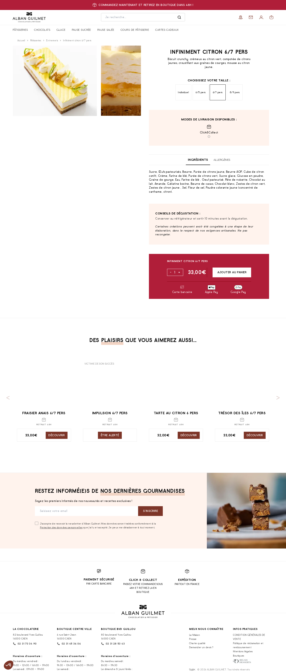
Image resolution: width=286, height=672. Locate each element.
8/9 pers (235, 92)
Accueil (21, 40)
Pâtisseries (20, 29)
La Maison (194, 635)
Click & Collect (143, 579)
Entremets (52, 40)
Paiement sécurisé (99, 579)
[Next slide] (278, 398)
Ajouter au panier (231, 272)
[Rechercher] (179, 17)
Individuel (183, 92)
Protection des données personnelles (61, 527)
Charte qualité (197, 643)
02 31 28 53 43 (113, 643)
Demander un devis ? (201, 647)
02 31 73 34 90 (25, 643)
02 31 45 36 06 (69, 643)
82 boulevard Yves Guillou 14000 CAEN (28, 636)
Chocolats (42, 29)
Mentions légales (243, 651)
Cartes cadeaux (166, 29)
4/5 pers (200, 92)
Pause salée (105, 29)
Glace (61, 29)
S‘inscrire (150, 510)
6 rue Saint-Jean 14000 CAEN (66, 636)
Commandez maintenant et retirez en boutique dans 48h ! (143, 5)
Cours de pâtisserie (135, 29)
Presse (193, 639)
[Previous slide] (8, 398)
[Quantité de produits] (175, 272)
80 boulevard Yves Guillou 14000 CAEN (116, 636)
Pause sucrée (81, 29)
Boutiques (238, 655)
